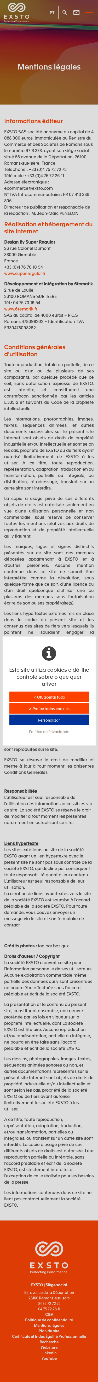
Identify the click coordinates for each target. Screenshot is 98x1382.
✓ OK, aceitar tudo (49, 697)
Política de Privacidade (49, 731)
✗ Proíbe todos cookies (49, 708)
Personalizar (49, 720)
